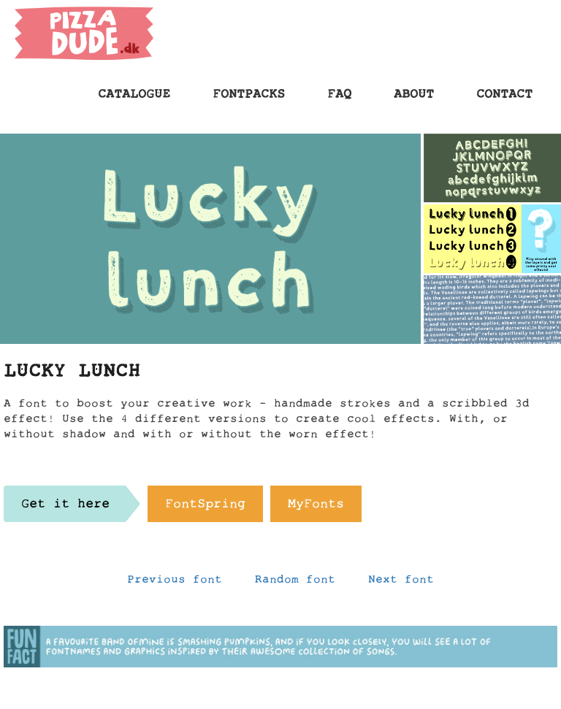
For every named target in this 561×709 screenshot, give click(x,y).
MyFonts (316, 507)
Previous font (174, 582)
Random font (295, 582)
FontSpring (205, 507)
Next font (401, 582)
